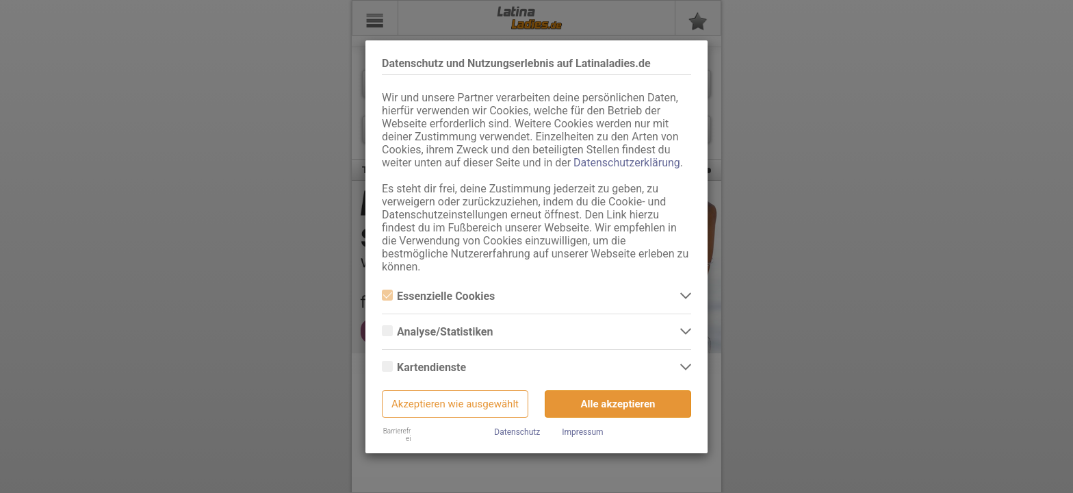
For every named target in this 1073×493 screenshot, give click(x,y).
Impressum (582, 432)
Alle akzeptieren (618, 404)
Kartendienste (424, 367)
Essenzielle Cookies (438, 296)
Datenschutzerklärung (626, 162)
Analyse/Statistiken (437, 331)
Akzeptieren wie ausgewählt (455, 404)
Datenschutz (517, 432)
